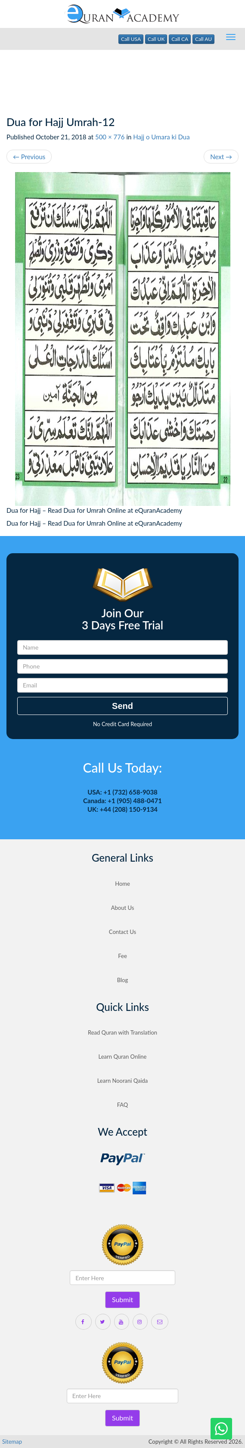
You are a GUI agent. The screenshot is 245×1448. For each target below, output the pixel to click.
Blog (122, 980)
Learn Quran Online (123, 1056)
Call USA (131, 39)
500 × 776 (110, 137)
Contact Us (122, 931)
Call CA (179, 39)
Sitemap (12, 1441)
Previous (29, 156)
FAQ (122, 1104)
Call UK (156, 39)
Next (221, 156)
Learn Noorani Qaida (122, 1080)
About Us (122, 907)
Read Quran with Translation (122, 1032)
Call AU (203, 39)
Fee (122, 955)
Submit (122, 1299)
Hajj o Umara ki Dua (161, 137)
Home (122, 883)
